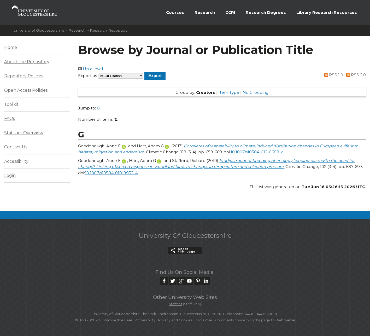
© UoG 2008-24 (88, 320)
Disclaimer (203, 320)
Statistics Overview (23, 132)
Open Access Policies (26, 90)
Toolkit (11, 104)
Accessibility (16, 161)
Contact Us (15, 146)
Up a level (90, 68)
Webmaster (285, 320)
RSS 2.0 (355, 74)
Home (10, 47)
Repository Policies (23, 75)
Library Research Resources (326, 12)
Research (205, 12)
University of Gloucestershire (39, 30)
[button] (155, 75)
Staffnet (175, 304)
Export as (87, 75)
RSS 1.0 (332, 74)
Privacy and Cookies (175, 320)
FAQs (9, 118)
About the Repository (26, 61)
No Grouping (255, 92)
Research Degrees (266, 12)
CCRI (230, 12)
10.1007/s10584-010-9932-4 (111, 172)
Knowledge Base (118, 320)
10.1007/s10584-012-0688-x (257, 151)
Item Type (229, 92)
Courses (175, 12)
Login (10, 175)
